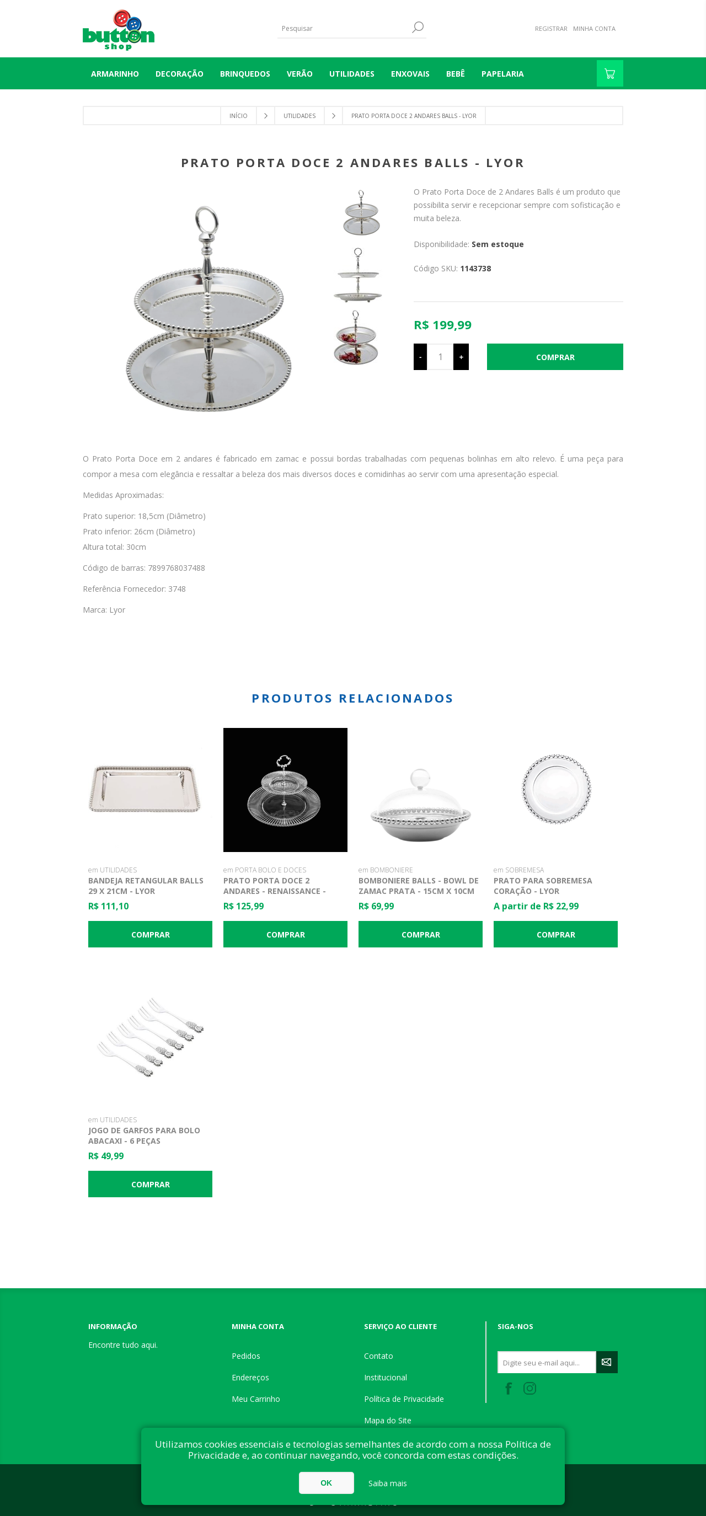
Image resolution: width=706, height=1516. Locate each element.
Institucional (385, 1377)
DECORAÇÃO (180, 73)
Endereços (250, 1377)
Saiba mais (387, 1483)
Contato (378, 1356)
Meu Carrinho (256, 1399)
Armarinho (115, 73)
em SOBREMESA (519, 870)
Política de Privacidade (404, 1399)
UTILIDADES (352, 73)
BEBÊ (455, 73)
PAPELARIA (503, 73)
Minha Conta (594, 28)
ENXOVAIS (410, 73)
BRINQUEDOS (245, 73)
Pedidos (246, 1356)
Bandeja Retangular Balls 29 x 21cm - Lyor (146, 885)
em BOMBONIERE (386, 870)
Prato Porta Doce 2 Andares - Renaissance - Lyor (274, 891)
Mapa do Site (387, 1420)
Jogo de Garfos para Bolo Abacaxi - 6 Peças (144, 1135)
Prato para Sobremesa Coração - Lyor (543, 885)
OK (326, 1482)
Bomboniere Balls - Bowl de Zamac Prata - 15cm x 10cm (419, 885)
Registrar (551, 28)
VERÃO (300, 73)
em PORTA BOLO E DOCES (264, 870)
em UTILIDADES (112, 870)
